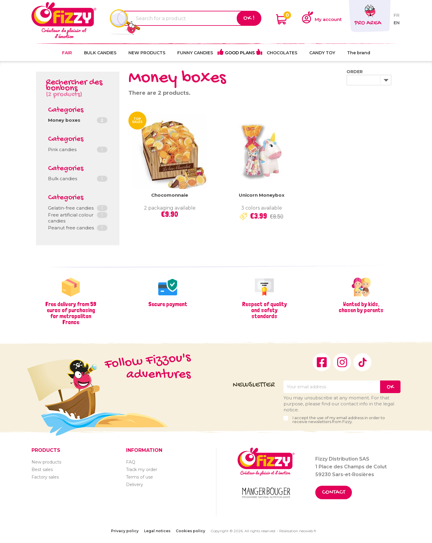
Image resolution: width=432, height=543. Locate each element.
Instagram (342, 362)
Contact (333, 492)
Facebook (322, 362)
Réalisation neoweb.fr (297, 531)
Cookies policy (190, 531)
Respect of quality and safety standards (264, 310)
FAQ (130, 462)
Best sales (42, 469)
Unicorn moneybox (261, 195)
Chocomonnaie (169, 195)
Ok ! (249, 18)
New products (46, 462)
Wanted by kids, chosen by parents (361, 307)
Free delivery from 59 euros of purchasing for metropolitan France (70, 313)
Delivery (134, 484)
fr (397, 15)
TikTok (362, 362)
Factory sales (45, 477)
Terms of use (139, 477)
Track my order (141, 469)
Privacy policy (125, 531)
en (397, 22)
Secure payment (167, 304)
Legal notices (157, 531)
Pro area (367, 23)
